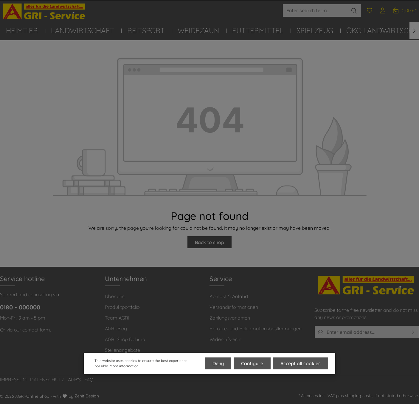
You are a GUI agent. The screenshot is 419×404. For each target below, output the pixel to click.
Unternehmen (126, 279)
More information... (125, 366)
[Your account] (383, 10)
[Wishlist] (369, 10)
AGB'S (74, 380)
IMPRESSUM (13, 380)
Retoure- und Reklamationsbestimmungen (256, 328)
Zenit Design (87, 396)
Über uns (114, 296)
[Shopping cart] (404, 10)
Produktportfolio (122, 307)
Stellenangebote (122, 350)
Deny (218, 363)
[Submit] (413, 332)
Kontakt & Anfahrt (229, 296)
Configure (252, 363)
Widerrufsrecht (226, 339)
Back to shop (209, 242)
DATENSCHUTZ (47, 380)
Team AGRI (117, 318)
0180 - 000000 (20, 307)
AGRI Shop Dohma (125, 339)
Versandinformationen (234, 307)
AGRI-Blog (116, 328)
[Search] (354, 10)
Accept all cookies (300, 363)
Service (221, 279)
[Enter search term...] (315, 10)
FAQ (89, 380)
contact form (36, 330)
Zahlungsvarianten (230, 318)
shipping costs (359, 395)
